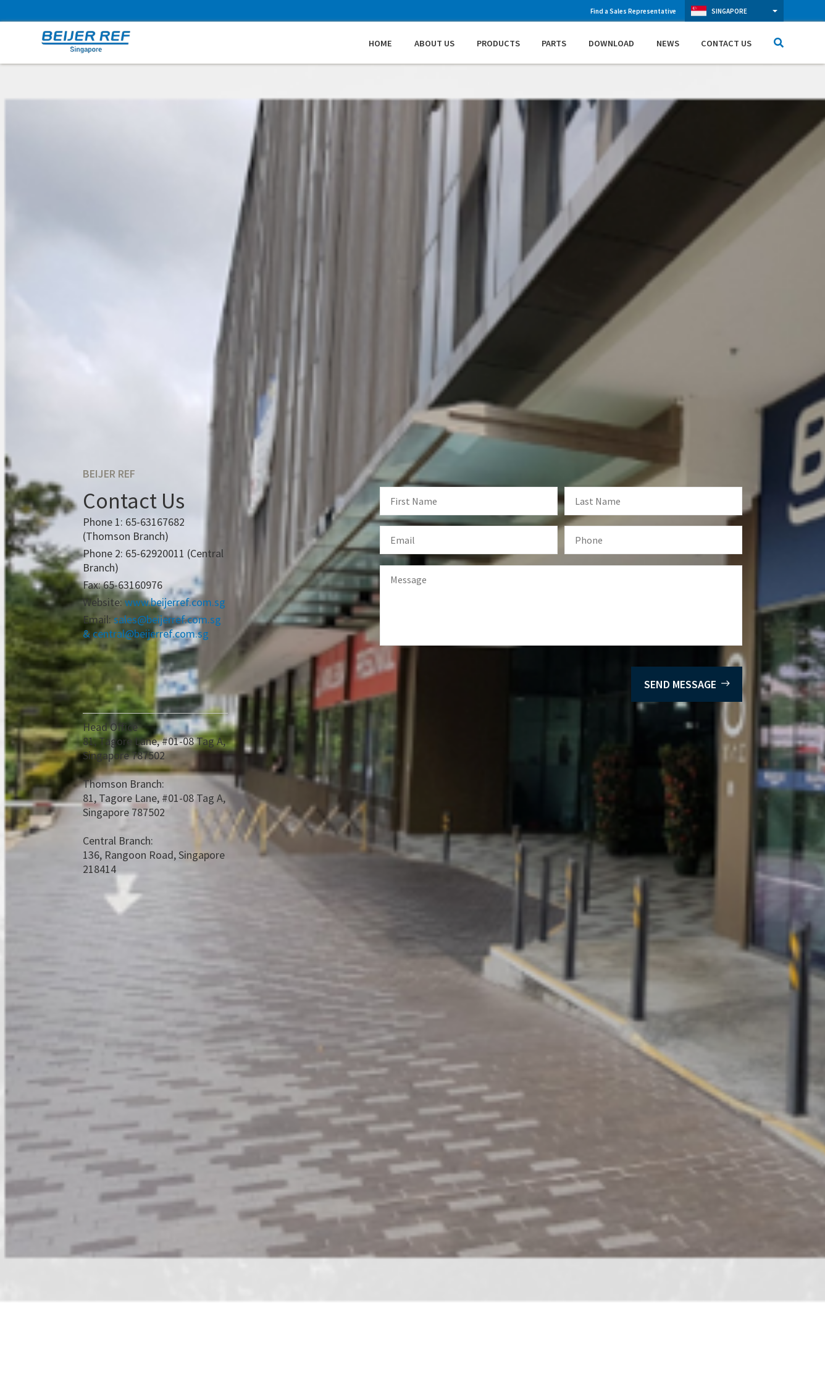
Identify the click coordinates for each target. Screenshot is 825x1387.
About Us (434, 43)
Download (611, 43)
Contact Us (726, 43)
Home (380, 43)
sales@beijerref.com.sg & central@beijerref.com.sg (152, 626)
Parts (554, 43)
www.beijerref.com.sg (175, 602)
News (667, 43)
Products (498, 43)
